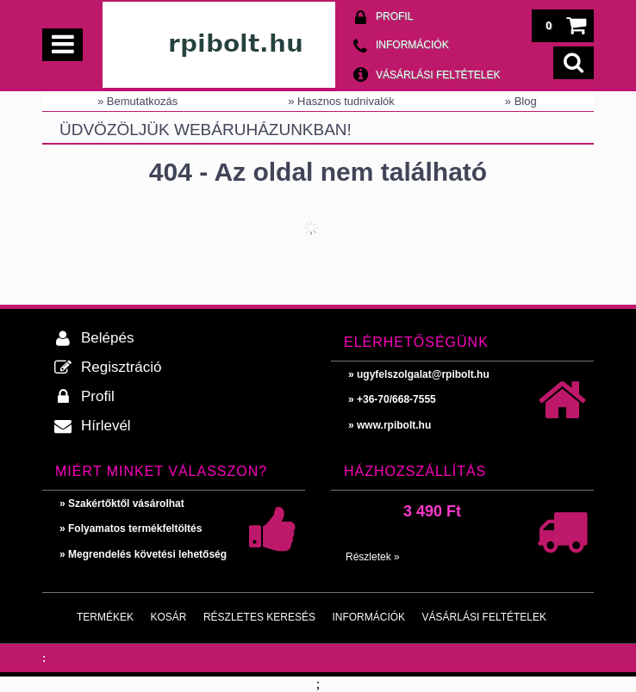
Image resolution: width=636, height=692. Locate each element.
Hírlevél (106, 425)
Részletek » (373, 557)
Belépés (107, 338)
